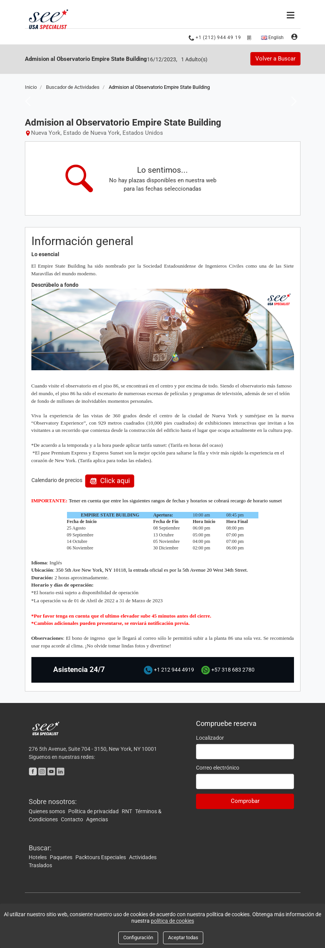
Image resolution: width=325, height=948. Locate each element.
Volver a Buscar (275, 58)
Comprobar (245, 800)
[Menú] (291, 14)
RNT (127, 810)
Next (291, 100)
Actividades (143, 857)
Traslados (40, 865)
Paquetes (61, 857)
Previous (25, 100)
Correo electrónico (217, 767)
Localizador (210, 737)
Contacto (72, 819)
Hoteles (38, 857)
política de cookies (172, 921)
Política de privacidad (94, 810)
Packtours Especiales (101, 857)
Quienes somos (47, 810)
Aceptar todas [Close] (183, 937)
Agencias (97, 819)
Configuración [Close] (138, 937)
